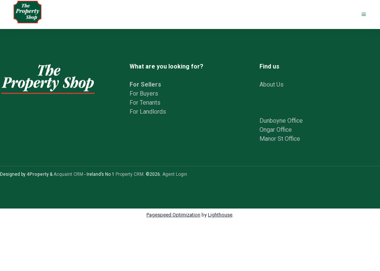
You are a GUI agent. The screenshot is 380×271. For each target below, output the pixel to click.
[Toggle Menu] (364, 14)
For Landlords (148, 111)
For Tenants (145, 102)
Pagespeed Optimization (173, 215)
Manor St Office (279, 138)
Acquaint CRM (68, 174)
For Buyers (144, 93)
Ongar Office (275, 129)
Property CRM (129, 174)
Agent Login (174, 174)
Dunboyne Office (281, 120)
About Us (271, 84)
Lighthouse (220, 215)
